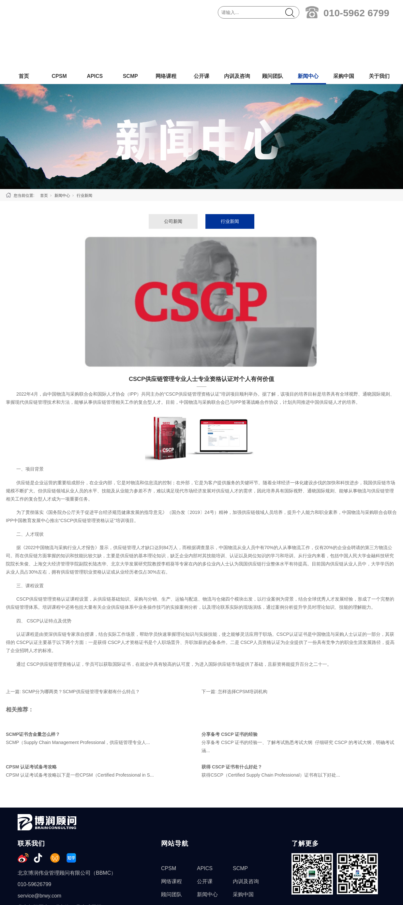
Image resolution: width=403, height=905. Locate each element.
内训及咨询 (237, 31)
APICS (95, 31)
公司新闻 (173, 176)
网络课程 (166, 31)
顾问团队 (272, 31)
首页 (24, 31)
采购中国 (343, 31)
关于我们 (379, 31)
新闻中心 (308, 31)
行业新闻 (84, 151)
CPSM (59, 31)
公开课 (201, 31)
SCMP (130, 31)
